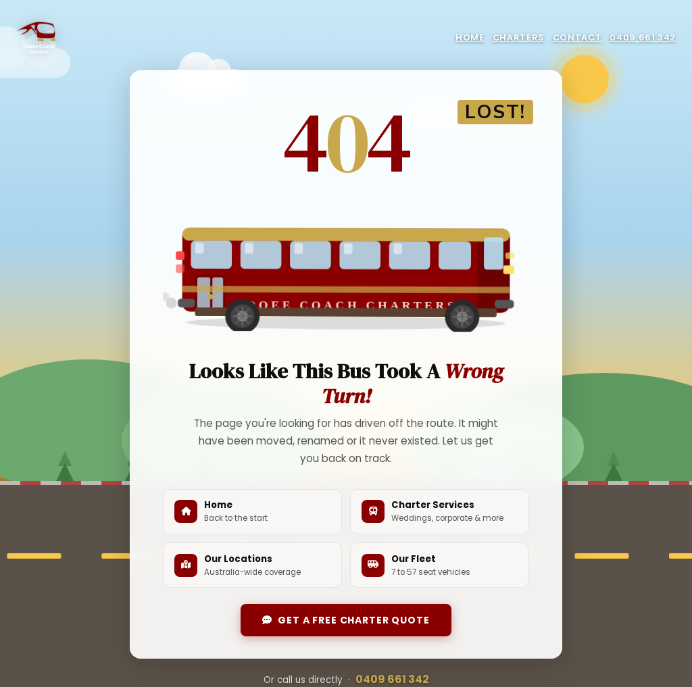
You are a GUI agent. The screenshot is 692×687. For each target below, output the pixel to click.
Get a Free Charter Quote (345, 620)
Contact (577, 37)
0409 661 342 (643, 37)
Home (470, 37)
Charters (519, 37)
